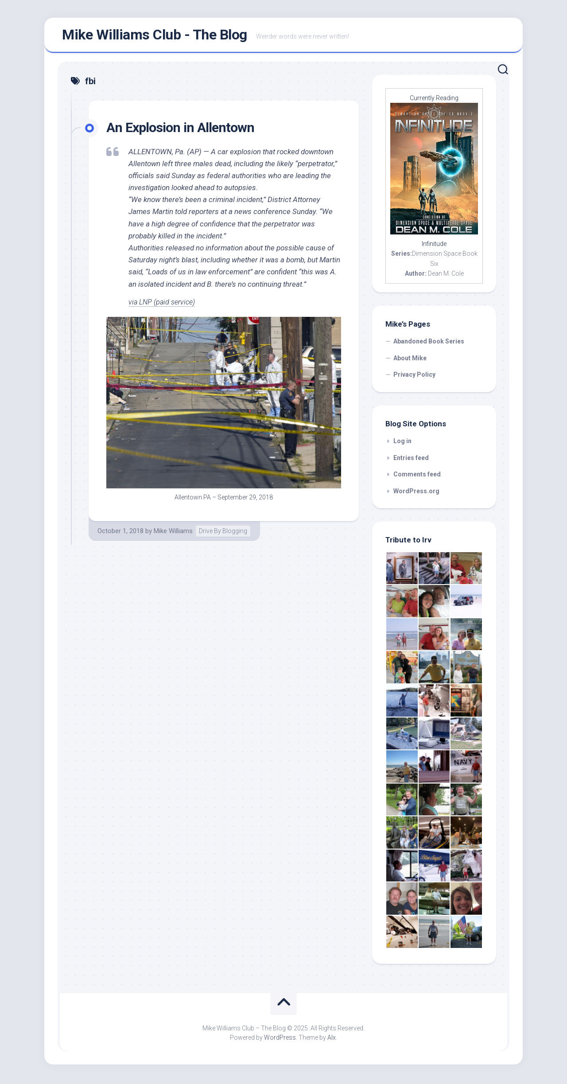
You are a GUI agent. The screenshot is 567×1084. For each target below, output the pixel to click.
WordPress (280, 1039)
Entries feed (411, 459)
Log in (402, 442)
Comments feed (417, 476)
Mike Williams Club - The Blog (154, 35)
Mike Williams (173, 533)
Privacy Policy (414, 376)
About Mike (410, 359)
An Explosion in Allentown (183, 129)
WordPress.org (416, 492)
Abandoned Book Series (428, 343)
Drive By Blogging (223, 532)
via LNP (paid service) (163, 303)
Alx (331, 1039)
